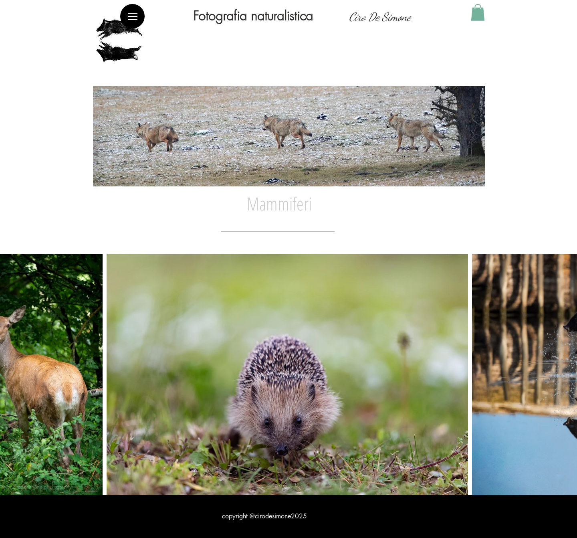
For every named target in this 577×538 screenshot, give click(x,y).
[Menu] (132, 16)
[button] (478, 12)
